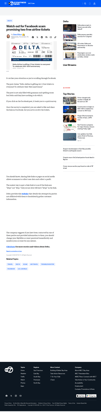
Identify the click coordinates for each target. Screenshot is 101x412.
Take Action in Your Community (85, 380)
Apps (22, 387)
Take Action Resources (57, 374)
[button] (6, 3)
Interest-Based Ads (82, 404)
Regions (36, 368)
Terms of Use (71, 404)
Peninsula (37, 380)
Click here (10, 247)
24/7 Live (31, 3)
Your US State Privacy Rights (59, 404)
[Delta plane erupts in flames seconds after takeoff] (79, 28)
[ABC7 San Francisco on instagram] (16, 397)
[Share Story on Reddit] (41, 37)
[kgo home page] (9, 370)
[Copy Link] (55, 37)
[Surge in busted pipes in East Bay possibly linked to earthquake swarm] (79, 150)
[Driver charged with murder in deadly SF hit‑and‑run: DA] (79, 101)
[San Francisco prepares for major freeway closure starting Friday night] (79, 128)
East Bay (36, 374)
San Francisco (38, 371)
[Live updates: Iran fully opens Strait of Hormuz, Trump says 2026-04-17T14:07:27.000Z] (79, 137)
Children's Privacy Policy (44, 404)
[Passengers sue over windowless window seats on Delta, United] (79, 56)
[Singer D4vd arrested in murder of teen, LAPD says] (79, 119)
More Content (55, 368)
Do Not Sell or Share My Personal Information (25, 404)
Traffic (23, 377)
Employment (79, 387)
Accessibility (79, 384)
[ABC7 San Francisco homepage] (17, 3)
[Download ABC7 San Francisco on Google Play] (91, 396)
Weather (23, 374)
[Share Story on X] (37, 37)
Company (78, 368)
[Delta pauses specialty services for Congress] (79, 38)
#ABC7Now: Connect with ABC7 (85, 377)
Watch (23, 380)
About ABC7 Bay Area (82, 371)
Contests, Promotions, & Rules (84, 390)
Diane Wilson (17, 35)
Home (23, 371)
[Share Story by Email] (50, 37)
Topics (23, 368)
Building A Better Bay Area (58, 371)
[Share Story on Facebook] (33, 37)
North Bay (37, 384)
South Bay (37, 377)
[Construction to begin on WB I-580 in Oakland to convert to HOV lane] (79, 110)
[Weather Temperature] (79, 3)
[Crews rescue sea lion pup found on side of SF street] (79, 168)
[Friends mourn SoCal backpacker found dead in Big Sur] (79, 159)
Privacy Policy (8, 404)
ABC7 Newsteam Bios (82, 374)
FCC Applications (21, 406)
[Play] (79, 77)
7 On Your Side (55, 377)
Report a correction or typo (14, 252)
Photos (23, 384)
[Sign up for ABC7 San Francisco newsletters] (20, 397)
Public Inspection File (10, 406)
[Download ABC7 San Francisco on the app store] (81, 396)
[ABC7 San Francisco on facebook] (6, 397)
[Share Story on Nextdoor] (46, 37)
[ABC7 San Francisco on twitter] (11, 397)
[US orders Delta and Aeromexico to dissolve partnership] (79, 47)
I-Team (52, 380)
